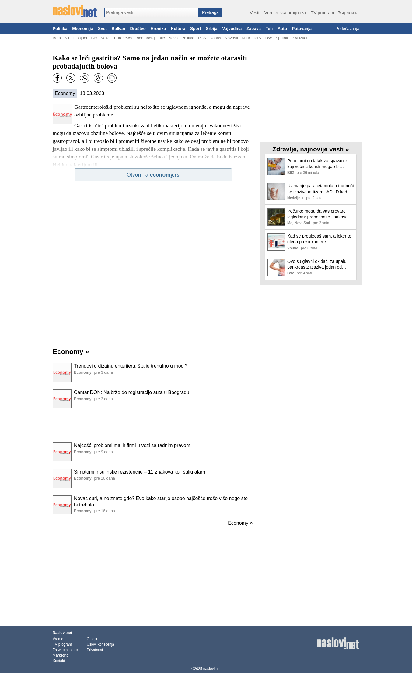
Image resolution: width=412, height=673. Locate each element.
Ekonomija (82, 28)
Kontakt (59, 661)
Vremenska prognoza (285, 12)
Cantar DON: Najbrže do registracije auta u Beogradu (131, 392)
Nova (173, 38)
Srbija (211, 28)
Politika (60, 28)
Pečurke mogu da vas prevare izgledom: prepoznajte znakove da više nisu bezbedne (320, 214)
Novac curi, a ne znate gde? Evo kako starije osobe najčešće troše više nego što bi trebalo (161, 501)
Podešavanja (347, 28)
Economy (65, 93)
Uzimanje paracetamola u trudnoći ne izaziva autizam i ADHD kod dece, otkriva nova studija (320, 189)
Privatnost (95, 650)
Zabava (253, 28)
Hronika (158, 28)
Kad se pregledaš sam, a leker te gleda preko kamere (319, 239)
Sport (195, 28)
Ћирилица (348, 12)
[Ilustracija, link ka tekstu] (62, 373)
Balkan (118, 28)
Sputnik (282, 38)
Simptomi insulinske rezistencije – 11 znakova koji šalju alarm (140, 471)
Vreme (58, 639)
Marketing (61, 655)
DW (268, 38)
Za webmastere (65, 650)
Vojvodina (232, 28)
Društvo (137, 28)
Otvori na (153, 175)
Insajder (80, 38)
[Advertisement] (153, 425)
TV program (322, 12)
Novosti (231, 38)
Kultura (178, 28)
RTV (258, 38)
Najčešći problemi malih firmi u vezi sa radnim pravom (132, 445)
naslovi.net (212, 669)
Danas (215, 38)
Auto (282, 28)
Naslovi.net (62, 633)
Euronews (123, 38)
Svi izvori (300, 38)
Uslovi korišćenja (100, 644)
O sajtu (92, 639)
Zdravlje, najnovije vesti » (310, 149)
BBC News (100, 38)
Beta (57, 38)
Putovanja (302, 28)
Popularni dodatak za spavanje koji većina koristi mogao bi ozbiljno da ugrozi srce (317, 164)
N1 (67, 38)
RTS (202, 38)
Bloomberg (145, 38)
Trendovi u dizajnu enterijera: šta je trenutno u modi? (130, 365)
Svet (102, 28)
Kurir (246, 38)
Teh (269, 28)
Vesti (254, 12)
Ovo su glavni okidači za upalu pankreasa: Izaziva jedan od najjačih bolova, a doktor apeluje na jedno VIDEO (318, 264)
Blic (161, 38)
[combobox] (151, 12)
